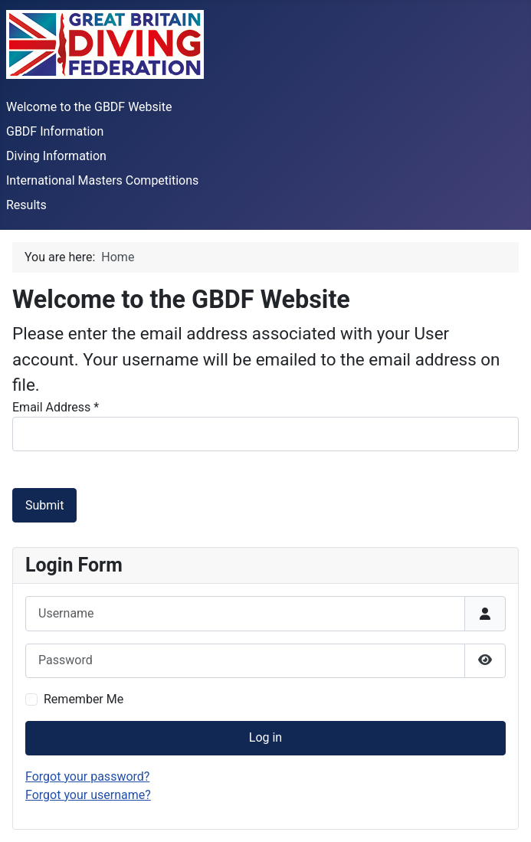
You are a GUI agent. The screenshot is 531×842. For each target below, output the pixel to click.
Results (26, 205)
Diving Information (56, 156)
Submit (44, 505)
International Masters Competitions (102, 180)
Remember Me (83, 699)
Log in (265, 737)
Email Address (55, 407)
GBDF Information (54, 131)
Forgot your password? (87, 776)
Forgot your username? (88, 795)
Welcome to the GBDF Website (89, 107)
